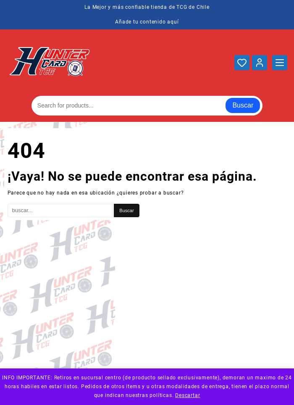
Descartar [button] (187, 395)
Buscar (242, 105)
